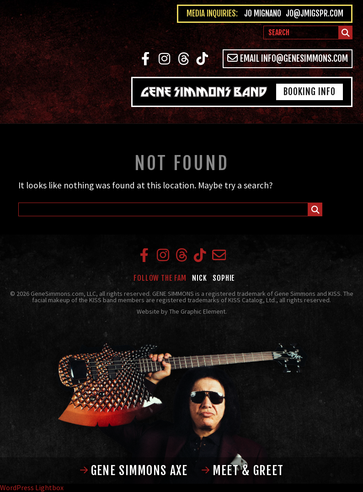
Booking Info (309, 91)
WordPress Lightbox (32, 487)
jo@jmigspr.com (314, 13)
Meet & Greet (242, 470)
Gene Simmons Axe (134, 470)
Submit (345, 34)
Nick (199, 278)
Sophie (224, 278)
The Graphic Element (197, 311)
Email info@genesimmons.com (287, 58)
